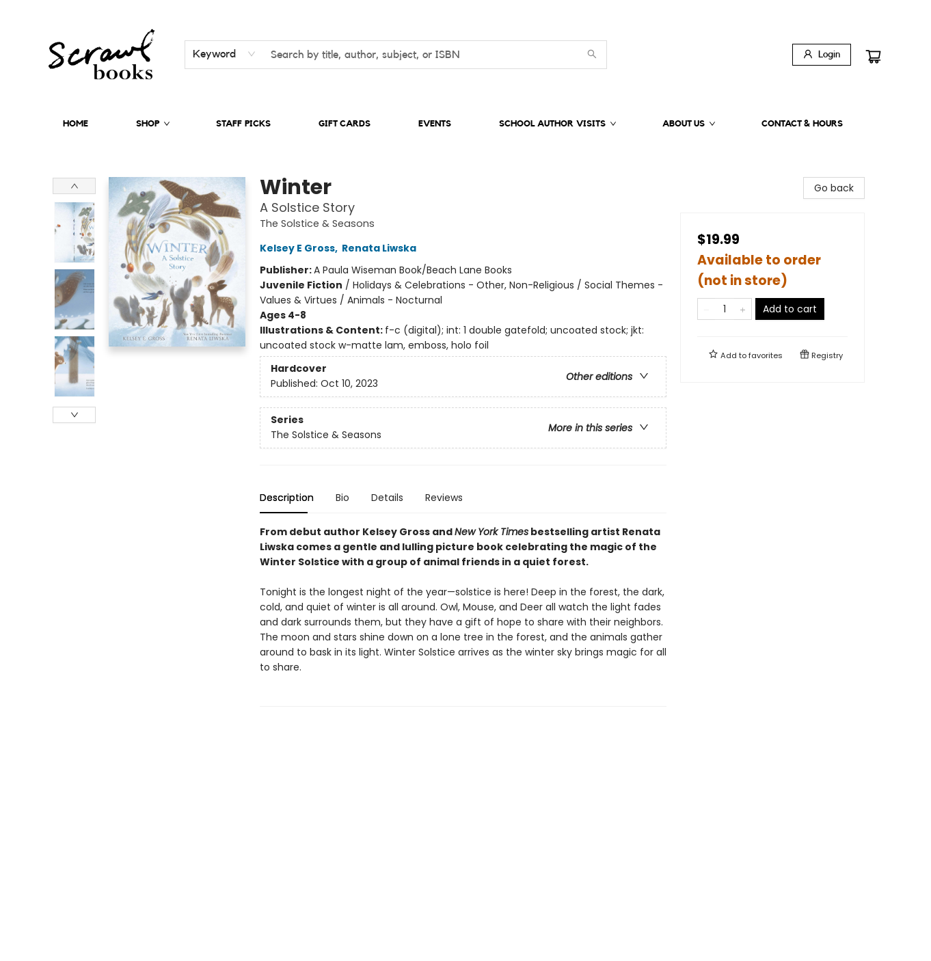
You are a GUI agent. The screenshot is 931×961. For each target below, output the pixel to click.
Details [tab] (387, 497)
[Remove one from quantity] (706, 308)
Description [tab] (287, 497)
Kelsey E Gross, (301, 248)
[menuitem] (75, 123)
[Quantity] (724, 309)
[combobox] (224, 54)
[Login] (821, 55)
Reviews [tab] (444, 497)
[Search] (592, 54)
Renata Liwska (381, 248)
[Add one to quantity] (742, 308)
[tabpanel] (463, 615)
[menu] (465, 123)
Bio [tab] (342, 497)
